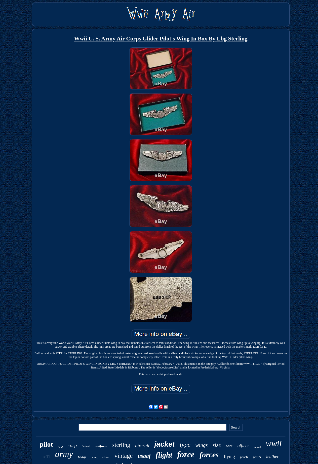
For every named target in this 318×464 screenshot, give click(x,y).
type (185, 444)
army (64, 454)
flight (164, 455)
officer (243, 445)
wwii (273, 443)
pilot (46, 444)
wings (202, 445)
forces (209, 454)
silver (106, 457)
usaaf (144, 456)
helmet (86, 446)
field (60, 446)
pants (257, 457)
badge (82, 457)
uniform (101, 446)
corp (72, 445)
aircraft (142, 445)
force (186, 454)
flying (229, 456)
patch (244, 457)
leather (272, 456)
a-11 (46, 456)
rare (229, 446)
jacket (164, 444)
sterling (121, 445)
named (257, 447)
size (217, 445)
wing (94, 457)
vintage (124, 455)
